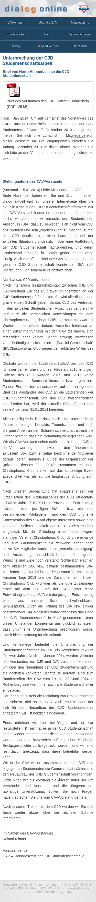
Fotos (48, 34)
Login (68, 892)
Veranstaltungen (80, 34)
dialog (16, 46)
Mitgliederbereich (79, 135)
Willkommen (16, 22)
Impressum (80, 46)
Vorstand (37, 153)
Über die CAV (48, 22)
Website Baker (32, 885)
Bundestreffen (16, 34)
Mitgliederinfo (80, 22)
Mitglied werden (48, 46)
